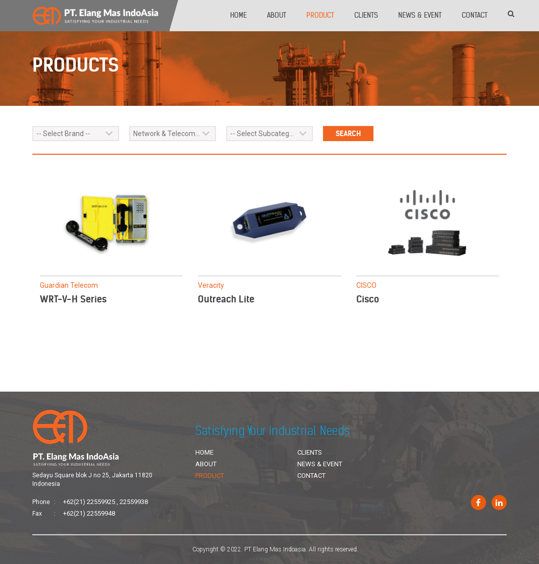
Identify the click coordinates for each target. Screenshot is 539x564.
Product (320, 15)
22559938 (134, 502)
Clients (366, 15)
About (276, 15)
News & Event (420, 15)
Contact (475, 15)
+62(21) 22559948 (89, 513)
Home (238, 15)
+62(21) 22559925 (89, 502)
